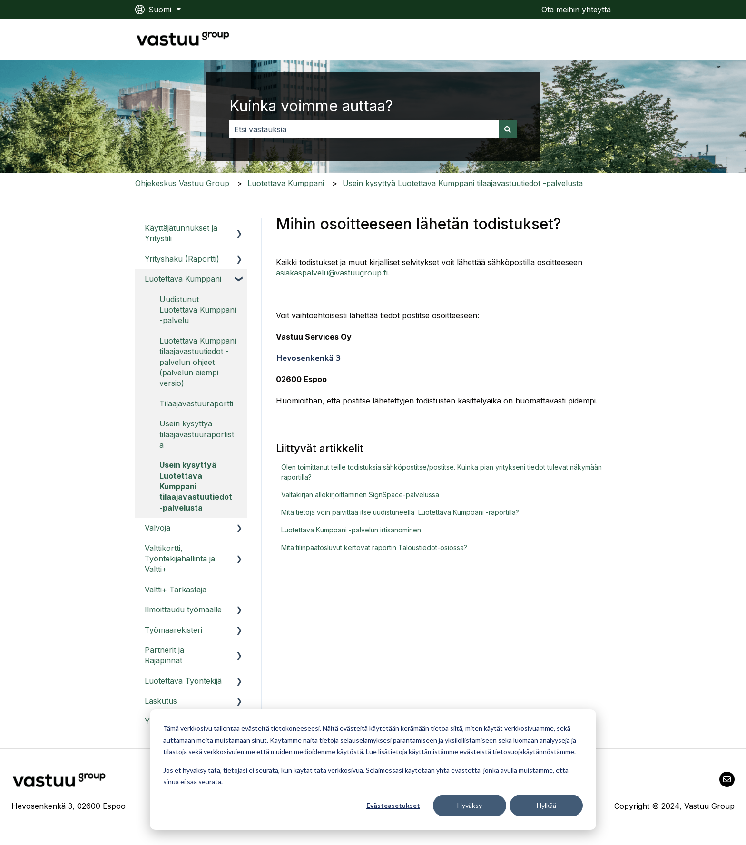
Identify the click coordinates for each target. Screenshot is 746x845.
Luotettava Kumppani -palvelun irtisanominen (351, 530)
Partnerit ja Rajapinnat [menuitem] (164, 655)
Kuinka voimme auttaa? (311, 106)
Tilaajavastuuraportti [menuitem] (196, 403)
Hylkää (546, 805)
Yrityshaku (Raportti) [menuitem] (182, 259)
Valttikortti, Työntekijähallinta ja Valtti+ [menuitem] (180, 558)
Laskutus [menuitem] (161, 701)
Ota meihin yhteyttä (576, 9)
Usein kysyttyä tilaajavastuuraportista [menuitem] (196, 434)
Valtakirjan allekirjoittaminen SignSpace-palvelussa (360, 495)
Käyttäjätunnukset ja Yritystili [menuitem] (181, 233)
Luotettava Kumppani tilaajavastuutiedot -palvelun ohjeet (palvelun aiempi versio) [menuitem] (197, 362)
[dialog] (373, 769)
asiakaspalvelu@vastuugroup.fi (332, 272)
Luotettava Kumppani (285, 183)
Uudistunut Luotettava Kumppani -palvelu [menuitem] (197, 310)
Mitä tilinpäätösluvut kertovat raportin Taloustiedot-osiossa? (374, 547)
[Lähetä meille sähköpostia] (727, 779)
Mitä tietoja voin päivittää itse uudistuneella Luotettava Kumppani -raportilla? (400, 512)
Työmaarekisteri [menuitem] (173, 630)
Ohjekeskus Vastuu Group (182, 183)
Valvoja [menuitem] (157, 527)
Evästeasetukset (393, 805)
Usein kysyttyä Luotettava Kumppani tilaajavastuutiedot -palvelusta (463, 183)
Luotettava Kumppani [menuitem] (183, 279)
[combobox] (364, 129)
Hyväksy (469, 805)
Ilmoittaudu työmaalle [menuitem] (183, 609)
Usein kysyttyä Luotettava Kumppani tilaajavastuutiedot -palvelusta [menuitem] (195, 486)
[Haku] (508, 129)
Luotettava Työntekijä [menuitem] (183, 681)
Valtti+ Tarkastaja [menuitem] (175, 589)
